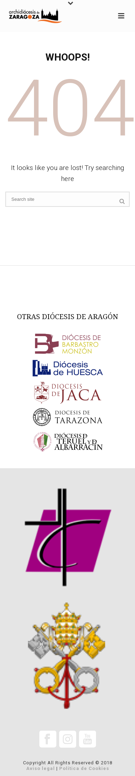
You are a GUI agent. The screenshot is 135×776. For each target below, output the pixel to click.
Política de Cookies (84, 768)
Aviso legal (40, 768)
